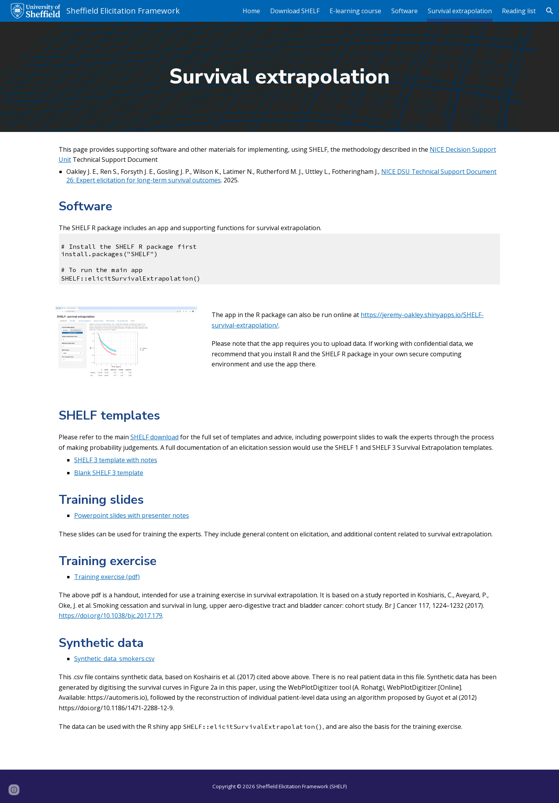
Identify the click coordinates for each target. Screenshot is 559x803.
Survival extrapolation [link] (460, 11)
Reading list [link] (519, 11)
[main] (279, 76)
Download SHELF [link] (294, 11)
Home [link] (251, 11)
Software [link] (404, 11)
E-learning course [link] (355, 11)
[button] (549, 11)
